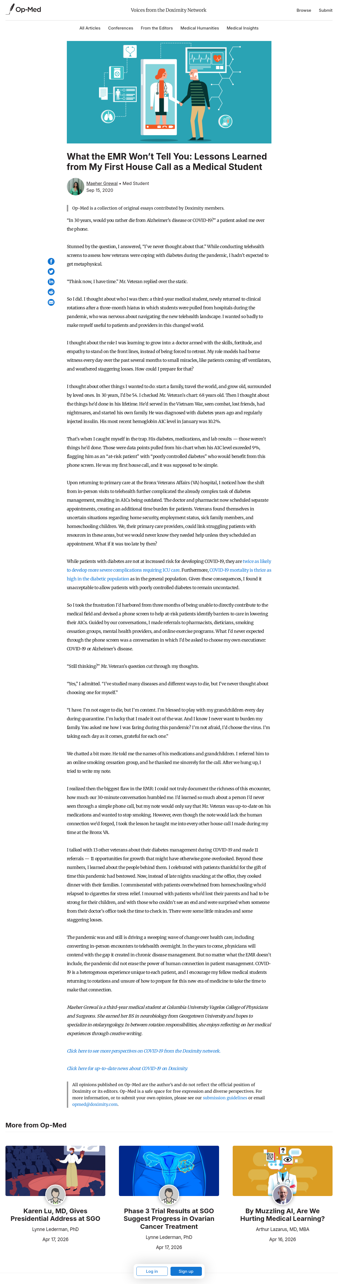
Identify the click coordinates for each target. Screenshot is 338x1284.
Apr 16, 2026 (264, 1239)
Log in (152, 1271)
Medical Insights (243, 28)
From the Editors (157, 28)
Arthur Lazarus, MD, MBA (282, 1229)
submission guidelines (225, 1097)
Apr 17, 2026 (36, 1239)
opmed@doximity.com (95, 1104)
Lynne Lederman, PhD (55, 1229)
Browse (304, 10)
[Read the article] (55, 1171)
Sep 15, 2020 (99, 190)
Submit (326, 10)
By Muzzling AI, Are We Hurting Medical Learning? (282, 1215)
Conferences (120, 28)
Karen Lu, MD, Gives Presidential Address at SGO (55, 1215)
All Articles (89, 28)
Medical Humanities (200, 28)
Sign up (186, 1271)
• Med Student (134, 183)
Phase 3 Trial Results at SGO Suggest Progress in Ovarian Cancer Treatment (169, 1219)
